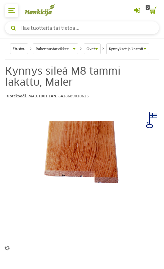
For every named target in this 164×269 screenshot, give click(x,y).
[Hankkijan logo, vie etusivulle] (43, 10)
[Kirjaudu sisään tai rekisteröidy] (137, 10)
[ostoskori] (152, 10)
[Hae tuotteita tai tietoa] (82, 27)
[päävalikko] (11, 10)
